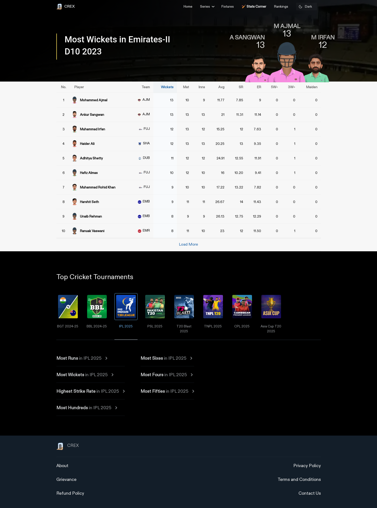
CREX (67, 446)
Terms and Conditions (299, 479)
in (81, 358)
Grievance (66, 479)
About (62, 466)
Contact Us (309, 493)
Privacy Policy (307, 466)
